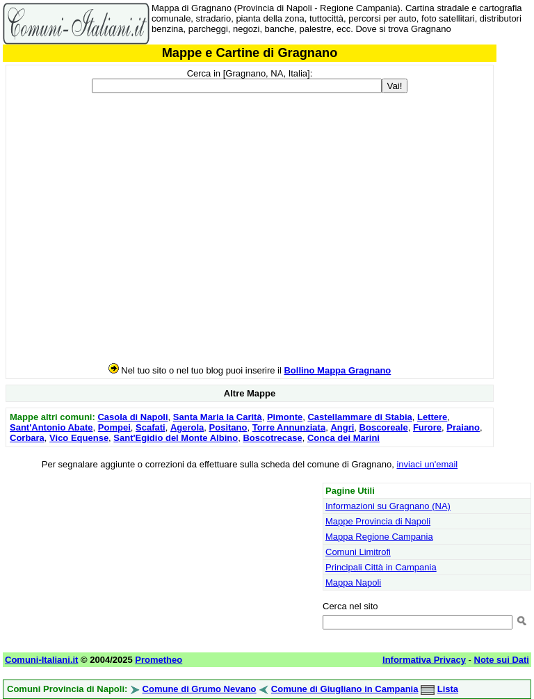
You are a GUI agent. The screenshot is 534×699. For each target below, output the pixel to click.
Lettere (432, 417)
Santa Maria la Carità (217, 417)
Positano (228, 427)
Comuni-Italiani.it (41, 659)
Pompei (114, 427)
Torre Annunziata (288, 427)
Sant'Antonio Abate (51, 427)
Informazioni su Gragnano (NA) (388, 506)
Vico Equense (78, 438)
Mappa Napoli (353, 582)
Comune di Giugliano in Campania (345, 689)
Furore (427, 427)
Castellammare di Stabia (359, 417)
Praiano (463, 427)
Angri (342, 427)
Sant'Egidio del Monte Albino (175, 438)
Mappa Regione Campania (379, 536)
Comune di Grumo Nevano (200, 689)
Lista (447, 689)
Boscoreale (383, 427)
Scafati (150, 427)
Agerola (187, 427)
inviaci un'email (427, 464)
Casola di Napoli (132, 417)
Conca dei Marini (343, 438)
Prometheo (158, 659)
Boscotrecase (272, 438)
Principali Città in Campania (381, 567)
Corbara (27, 438)
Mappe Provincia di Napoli (377, 521)
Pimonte (284, 417)
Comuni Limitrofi (358, 552)
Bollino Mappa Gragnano (337, 370)
